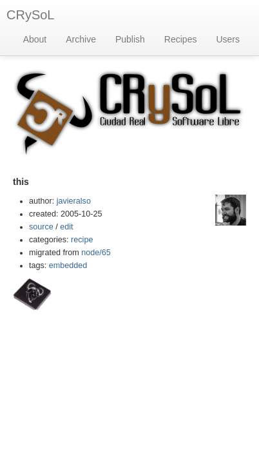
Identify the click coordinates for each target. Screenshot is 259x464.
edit (66, 226)
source (41, 226)
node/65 (96, 252)
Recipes (180, 39)
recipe (82, 239)
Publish (130, 39)
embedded (68, 265)
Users (228, 39)
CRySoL (30, 15)
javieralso (74, 201)
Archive (81, 39)
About (35, 39)
